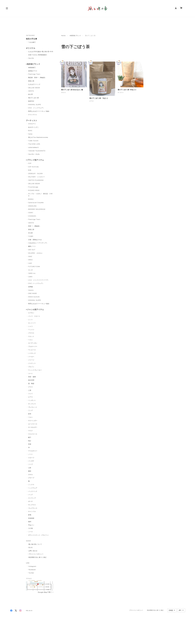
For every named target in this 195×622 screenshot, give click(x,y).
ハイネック (32, 353)
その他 (30, 528)
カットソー (32, 323)
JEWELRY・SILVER (35, 173)
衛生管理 (31, 380)
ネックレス (32, 404)
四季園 (30, 287)
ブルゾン (31, 367)
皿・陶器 (31, 383)
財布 (29, 414)
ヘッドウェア (32, 488)
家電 (29, 515)
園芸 (29, 471)
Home (63, 35)
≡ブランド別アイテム (35, 160)
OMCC (30, 260)
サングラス (32, 505)
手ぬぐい (31, 525)
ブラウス (31, 333)
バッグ (30, 494)
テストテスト (32, 114)
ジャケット (32, 363)
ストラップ (32, 498)
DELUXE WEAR (34, 88)
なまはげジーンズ (34, 84)
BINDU (31, 199)
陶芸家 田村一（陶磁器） (37, 77)
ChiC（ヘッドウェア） (36, 283)
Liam (30, 263)
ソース (30, 532)
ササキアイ (32, 124)
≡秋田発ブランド (75, 35)
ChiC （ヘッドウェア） (36, 108)
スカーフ (31, 458)
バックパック (32, 491)
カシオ (30, 270)
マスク (30, 431)
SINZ (30, 256)
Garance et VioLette (35, 202)
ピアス (30, 397)
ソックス (31, 484)
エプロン (31, 313)
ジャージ (31, 360)
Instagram (32, 566)
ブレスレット (32, 407)
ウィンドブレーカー (35, 370)
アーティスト (31, 120)
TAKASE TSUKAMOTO (36, 151)
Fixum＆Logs (33, 187)
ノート (30, 454)
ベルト (30, 417)
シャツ (30, 326)
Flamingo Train (34, 74)
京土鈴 (30, 233)
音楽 (29, 444)
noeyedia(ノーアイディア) (37, 243)
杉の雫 (30, 94)
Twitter (31, 573)
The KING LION (34, 144)
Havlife (31, 58)
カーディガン (32, 343)
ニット (30, 319)
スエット (31, 336)
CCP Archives (33, 167)
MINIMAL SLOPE (34, 104)
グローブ (31, 478)
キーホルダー (32, 427)
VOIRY (30, 212)
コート (30, 373)
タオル (30, 474)
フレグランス (32, 508)
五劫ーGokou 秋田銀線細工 (37, 55)
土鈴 (29, 468)
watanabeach (33, 147)
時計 (29, 441)
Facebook (32, 569)
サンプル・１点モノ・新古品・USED (40, 195)
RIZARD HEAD (33, 190)
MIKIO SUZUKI (34, 297)
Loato (30, 276)
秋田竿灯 (31, 101)
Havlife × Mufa (33, 154)
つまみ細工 (32, 42)
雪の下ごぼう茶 (33, 98)
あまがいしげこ (33, 127)
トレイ (30, 393)
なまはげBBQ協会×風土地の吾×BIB (40, 51)
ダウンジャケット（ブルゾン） (38, 535)
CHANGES (32, 216)
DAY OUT (31, 250)
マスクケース (32, 434)
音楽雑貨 (31, 518)
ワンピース (32, 350)
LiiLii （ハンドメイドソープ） (38, 280)
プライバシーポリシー (36, 554)
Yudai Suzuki (33, 140)
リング (30, 410)
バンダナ (31, 461)
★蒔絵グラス (32, 71)
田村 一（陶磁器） (34, 226)
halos (30, 134)
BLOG (31, 547)
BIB (29, 170)
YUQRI (30, 236)
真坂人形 (31, 81)
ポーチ (30, 501)
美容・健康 (32, 377)
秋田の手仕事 (31, 39)
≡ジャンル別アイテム (35, 309)
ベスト (30, 340)
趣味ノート (32, 246)
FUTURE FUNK (34, 266)
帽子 (29, 437)
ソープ (30, 464)
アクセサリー (32, 451)
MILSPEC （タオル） (35, 253)
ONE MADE (32, 293)
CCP (29, 163)
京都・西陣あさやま (35, 240)
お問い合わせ (33, 551)
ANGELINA (32, 206)
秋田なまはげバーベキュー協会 (38, 111)
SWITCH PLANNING (36, 180)
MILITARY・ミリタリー (36, 177)
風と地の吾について (35, 544)
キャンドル (32, 511)
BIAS (30, 130)
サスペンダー (32, 420)
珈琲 (29, 521)
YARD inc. (32, 273)
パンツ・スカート (34, 316)
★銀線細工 (32, 67)
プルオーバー (32, 346)
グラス (30, 387)
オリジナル (30, 48)
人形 (29, 390)
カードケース (32, 424)
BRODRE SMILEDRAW (36, 209)
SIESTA (31, 91)
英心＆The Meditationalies (38, 137)
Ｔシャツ (31, 329)
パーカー (31, 356)
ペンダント (32, 400)
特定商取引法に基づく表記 (38, 557)
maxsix (31, 290)
